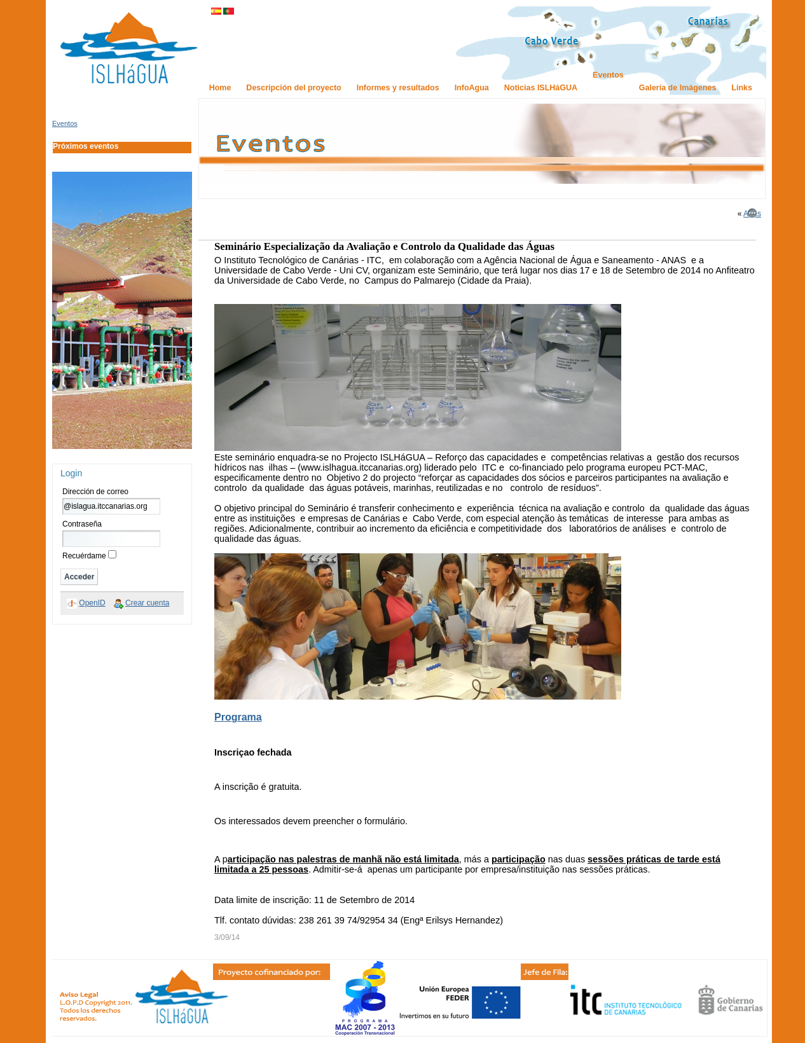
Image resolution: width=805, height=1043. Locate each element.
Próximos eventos (85, 146)
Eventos (65, 123)
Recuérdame (84, 555)
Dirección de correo (95, 491)
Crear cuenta (147, 602)
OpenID (92, 602)
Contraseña (82, 524)
